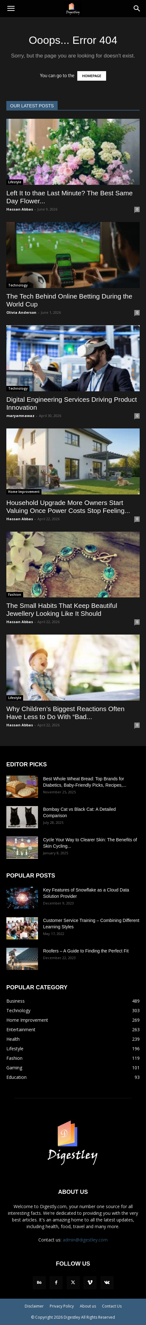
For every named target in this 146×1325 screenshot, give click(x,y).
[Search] (137, 8)
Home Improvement (24, 491)
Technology (18, 285)
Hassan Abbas (19, 209)
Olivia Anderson (21, 312)
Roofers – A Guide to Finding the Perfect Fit (86, 950)
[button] (11, 8)
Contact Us (112, 1306)
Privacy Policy (62, 1306)
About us (88, 1306)
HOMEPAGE (91, 76)
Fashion (14, 594)
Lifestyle (14, 182)
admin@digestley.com (85, 1240)
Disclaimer (34, 1306)
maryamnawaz (20, 415)
